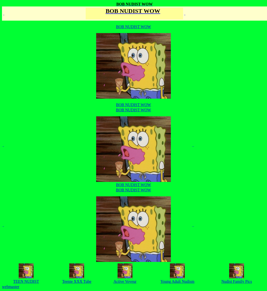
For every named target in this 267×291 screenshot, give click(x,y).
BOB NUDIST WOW (133, 143)
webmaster (10, 287)
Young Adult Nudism (177, 281)
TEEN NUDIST (26, 281)
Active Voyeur (125, 281)
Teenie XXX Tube (76, 281)
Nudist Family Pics (236, 281)
